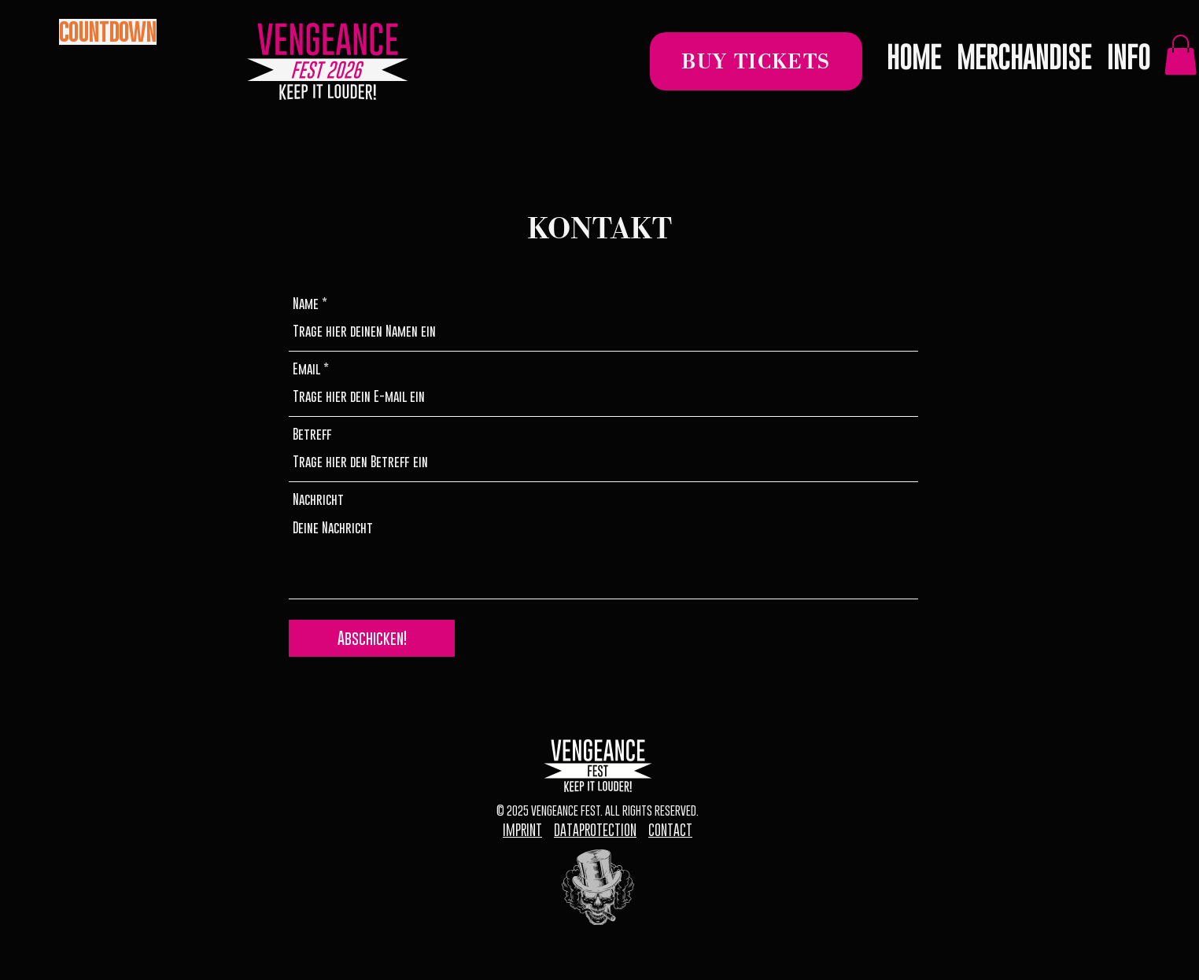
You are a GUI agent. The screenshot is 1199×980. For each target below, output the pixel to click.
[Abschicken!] (372, 638)
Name (306, 304)
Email (306, 369)
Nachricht (318, 500)
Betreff (312, 434)
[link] (1180, 55)
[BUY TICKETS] (756, 61)
